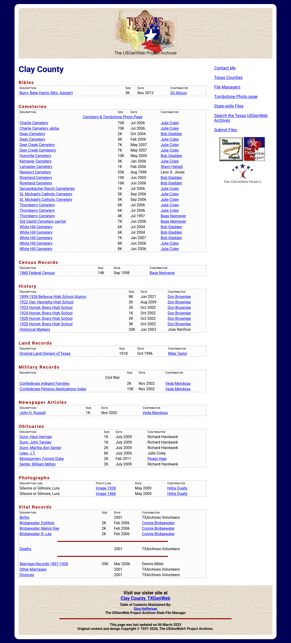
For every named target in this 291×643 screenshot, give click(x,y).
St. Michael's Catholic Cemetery (45, 194)
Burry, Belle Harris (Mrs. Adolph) (46, 93)
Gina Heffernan (145, 609)
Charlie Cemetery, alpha (39, 128)
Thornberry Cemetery (37, 205)
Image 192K (106, 488)
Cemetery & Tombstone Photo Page (112, 117)
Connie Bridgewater (158, 523)
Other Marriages (33, 569)
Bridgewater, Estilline (36, 523)
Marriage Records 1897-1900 (43, 564)
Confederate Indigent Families (44, 383)
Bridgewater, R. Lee (35, 534)
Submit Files (225, 130)
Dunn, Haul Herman (35, 437)
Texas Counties (228, 77)
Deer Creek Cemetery (37, 145)
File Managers (227, 87)
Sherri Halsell (172, 166)
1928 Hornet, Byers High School (46, 318)
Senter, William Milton (37, 464)
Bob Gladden (171, 134)
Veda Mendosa (177, 383)
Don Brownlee (179, 296)
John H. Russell (32, 413)
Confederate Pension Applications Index (52, 389)
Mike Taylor (177, 353)
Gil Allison (178, 93)
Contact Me (225, 68)
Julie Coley (170, 123)
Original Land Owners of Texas (44, 353)
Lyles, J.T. (27, 453)
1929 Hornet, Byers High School (46, 324)
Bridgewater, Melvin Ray (39, 528)
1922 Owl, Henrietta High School (46, 302)
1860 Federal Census (37, 273)
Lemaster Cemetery (35, 166)
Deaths (25, 549)
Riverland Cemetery (35, 177)
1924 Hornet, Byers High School (46, 313)
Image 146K (106, 493)
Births (24, 517)
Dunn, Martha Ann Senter (40, 447)
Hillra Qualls (177, 488)
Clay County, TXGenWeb (145, 598)
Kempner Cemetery (35, 161)
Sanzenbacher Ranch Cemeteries (47, 188)
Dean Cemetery (32, 134)
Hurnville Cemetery (35, 155)
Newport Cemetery (35, 172)
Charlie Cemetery (33, 123)
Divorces (26, 575)
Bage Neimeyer (173, 216)
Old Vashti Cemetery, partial (42, 221)
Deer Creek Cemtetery (37, 150)
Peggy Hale (157, 458)
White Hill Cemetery (35, 227)
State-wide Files (229, 106)
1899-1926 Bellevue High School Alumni (52, 296)
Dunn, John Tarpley (35, 442)
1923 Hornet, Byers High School (46, 307)
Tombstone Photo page (236, 96)
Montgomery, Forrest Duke (41, 458)
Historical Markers (34, 329)
